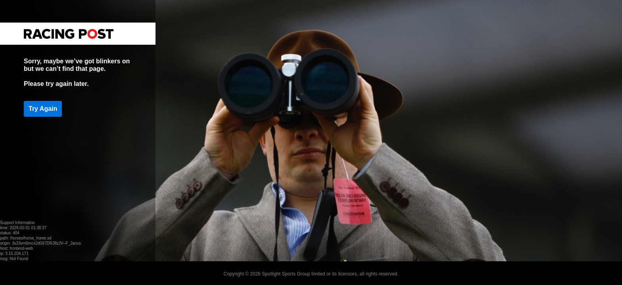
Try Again (43, 108)
